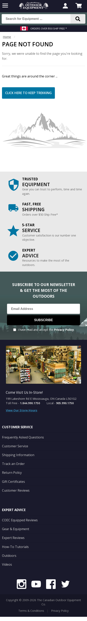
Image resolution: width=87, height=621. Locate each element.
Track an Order (13, 464)
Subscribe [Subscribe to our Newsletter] (43, 320)
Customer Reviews (16, 490)
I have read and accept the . (46, 330)
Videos (7, 564)
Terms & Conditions (31, 611)
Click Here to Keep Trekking (28, 93)
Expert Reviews (13, 538)
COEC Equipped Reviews (20, 520)
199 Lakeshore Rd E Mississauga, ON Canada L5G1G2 (41, 399)
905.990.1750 (65, 403)
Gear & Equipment (15, 529)
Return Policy (12, 472)
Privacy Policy (64, 330)
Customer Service (15, 446)
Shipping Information (18, 455)
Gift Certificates (13, 481)
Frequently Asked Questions (23, 437)
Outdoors (9, 555)
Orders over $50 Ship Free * (48, 28)
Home (7, 37)
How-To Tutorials (15, 547)
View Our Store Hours (21, 410)
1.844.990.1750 (30, 403)
